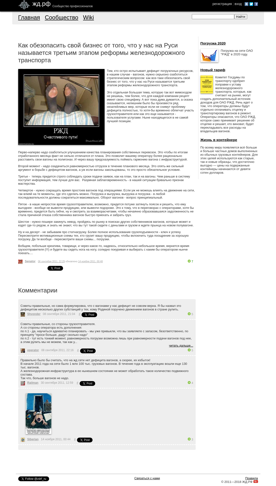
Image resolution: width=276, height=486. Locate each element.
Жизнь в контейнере (218, 140)
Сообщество (61, 17)
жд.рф (42, 3)
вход (238, 4)
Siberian (33, 439)
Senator (30, 261)
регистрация (222, 4)
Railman (33, 382)
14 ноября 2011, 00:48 (90, 261)
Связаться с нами (147, 478)
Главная (29, 17)
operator (33, 350)
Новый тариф (212, 70)
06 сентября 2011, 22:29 (51, 261)
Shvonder (34, 314)
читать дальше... (181, 345)
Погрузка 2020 (213, 43)
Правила (251, 478)
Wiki (88, 17)
